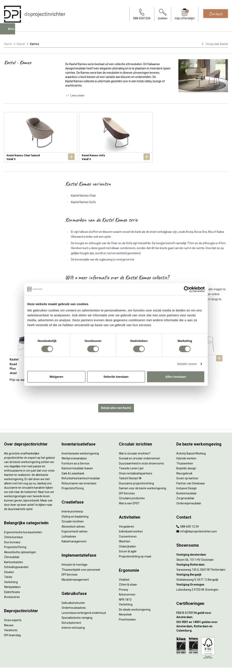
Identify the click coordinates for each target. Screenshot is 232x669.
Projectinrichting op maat (135, 543)
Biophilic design (186, 455)
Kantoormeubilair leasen (77, 455)
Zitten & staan (128, 571)
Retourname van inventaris (79, 470)
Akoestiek (125, 601)
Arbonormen (127, 581)
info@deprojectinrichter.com (196, 518)
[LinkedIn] (218, 662)
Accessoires (12, 583)
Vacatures (10, 617)
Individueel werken (131, 518)
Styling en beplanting (75, 503)
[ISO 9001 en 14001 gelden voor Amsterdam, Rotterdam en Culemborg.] (202, 613)
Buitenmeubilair (186, 480)
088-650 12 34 (187, 513)
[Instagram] (225, 662)
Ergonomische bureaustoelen (23, 519)
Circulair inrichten (73, 508)
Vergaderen (126, 513)
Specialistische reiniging (77, 604)
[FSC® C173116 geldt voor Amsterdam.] (202, 602)
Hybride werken (186, 445)
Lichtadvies (69, 523)
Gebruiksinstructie (73, 589)
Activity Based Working (191, 440)
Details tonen (187, 364)
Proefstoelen (127, 606)
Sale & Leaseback (73, 460)
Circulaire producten (132, 485)
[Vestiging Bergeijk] (202, 561)
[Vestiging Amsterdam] (202, 541)
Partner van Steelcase (190, 470)
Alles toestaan (175, 376)
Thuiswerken (184, 450)
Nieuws (8, 612)
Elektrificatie (12, 578)
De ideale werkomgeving (134, 596)
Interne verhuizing (73, 614)
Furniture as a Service (75, 450)
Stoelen (9, 559)
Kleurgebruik (184, 460)
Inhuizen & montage (74, 551)
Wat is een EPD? (129, 490)
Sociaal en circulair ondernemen (139, 445)
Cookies (85, 661)
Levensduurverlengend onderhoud (84, 599)
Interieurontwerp (72, 498)
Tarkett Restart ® (130, 465)
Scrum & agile (128, 538)
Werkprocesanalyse (74, 445)
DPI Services (69, 561)
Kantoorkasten (13, 549)
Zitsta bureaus (13, 524)
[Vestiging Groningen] (202, 571)
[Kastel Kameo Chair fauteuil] (40, 137)
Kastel (21, 44)
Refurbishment (71, 609)
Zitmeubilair (12, 543)
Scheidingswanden (16, 553)
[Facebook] (212, 662)
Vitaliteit (124, 566)
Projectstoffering (15, 533)
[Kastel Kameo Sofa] (116, 137)
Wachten (124, 528)
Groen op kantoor (187, 465)
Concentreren (128, 523)
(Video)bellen (127, 533)
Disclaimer (99, 661)
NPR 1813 (125, 586)
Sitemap (113, 661)
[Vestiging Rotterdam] (202, 551)
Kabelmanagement (74, 528)
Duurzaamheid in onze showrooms (141, 450)
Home (8, 44)
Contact (215, 14)
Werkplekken (12, 573)
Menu (13, 31)
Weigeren (56, 376)
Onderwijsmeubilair (188, 490)
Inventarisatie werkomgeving (80, 440)
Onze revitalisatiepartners (135, 460)
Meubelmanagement (75, 566)
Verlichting (11, 568)
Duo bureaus (12, 529)
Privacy (123, 576)
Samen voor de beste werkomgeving (142, 475)
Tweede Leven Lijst (131, 455)
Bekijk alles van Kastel (116, 394)
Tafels (8, 563)
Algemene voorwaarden (62, 661)
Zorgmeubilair (185, 485)
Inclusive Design (186, 475)
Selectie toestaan (116, 376)
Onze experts (12, 607)
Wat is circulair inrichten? (134, 440)
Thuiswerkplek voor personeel (81, 556)
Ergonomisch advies (74, 518)
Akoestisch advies (73, 513)
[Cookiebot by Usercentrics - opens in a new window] (187, 289)
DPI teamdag (12, 622)
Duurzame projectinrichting (136, 470)
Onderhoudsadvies (74, 594)
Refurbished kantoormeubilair (81, 465)
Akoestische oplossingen (20, 539)
